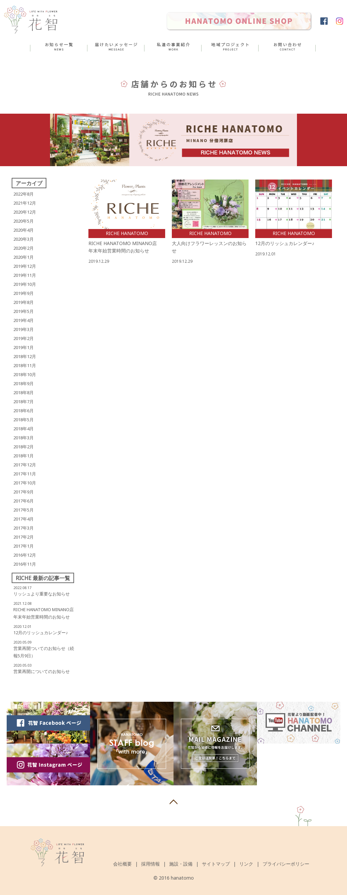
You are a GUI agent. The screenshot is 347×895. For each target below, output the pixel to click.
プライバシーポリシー (286, 864)
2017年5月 (23, 510)
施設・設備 (181, 864)
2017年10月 (24, 483)
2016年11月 (24, 564)
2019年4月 (23, 320)
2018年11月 (24, 365)
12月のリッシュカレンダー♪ (40, 633)
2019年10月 (24, 284)
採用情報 (150, 864)
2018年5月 (23, 420)
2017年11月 (24, 474)
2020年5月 (23, 221)
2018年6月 (23, 411)
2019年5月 (23, 311)
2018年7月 (23, 402)
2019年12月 (24, 266)
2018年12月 (24, 356)
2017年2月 (23, 537)
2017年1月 (23, 546)
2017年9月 (23, 492)
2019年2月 (23, 338)
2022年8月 (23, 194)
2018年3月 (23, 438)
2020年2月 (23, 248)
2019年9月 (23, 293)
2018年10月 (24, 374)
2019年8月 (23, 302)
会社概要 (122, 864)
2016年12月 (24, 555)
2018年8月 (23, 392)
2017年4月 (23, 519)
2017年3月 (23, 528)
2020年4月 (23, 230)
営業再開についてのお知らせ (41, 671)
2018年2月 (23, 447)
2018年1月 (23, 456)
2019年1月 (23, 347)
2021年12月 (24, 203)
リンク (246, 864)
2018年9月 (23, 383)
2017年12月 (24, 465)
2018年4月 (23, 429)
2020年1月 (23, 257)
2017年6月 (23, 501)
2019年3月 (23, 329)
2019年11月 (24, 275)
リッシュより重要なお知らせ (41, 594)
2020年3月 (23, 239)
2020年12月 (24, 212)
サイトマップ (216, 864)
